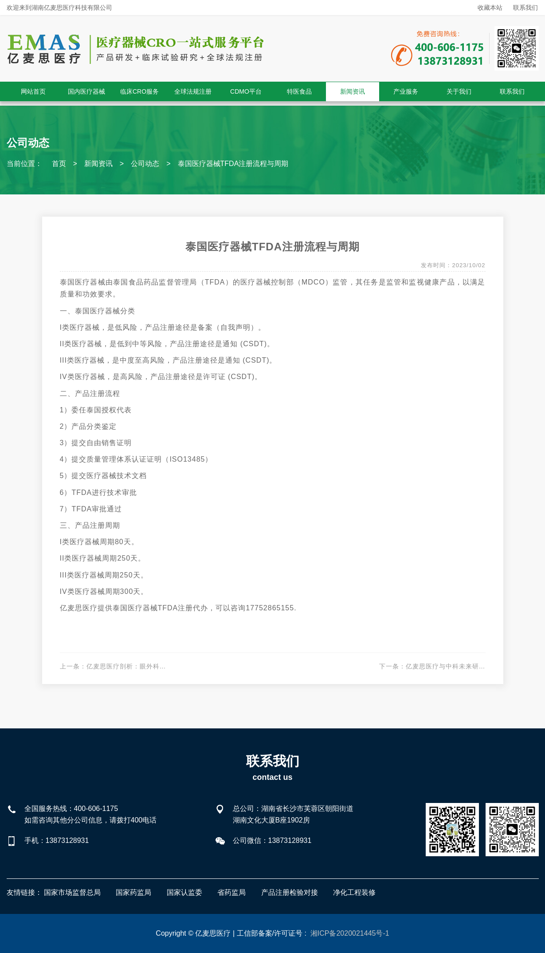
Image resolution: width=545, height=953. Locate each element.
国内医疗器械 (86, 91)
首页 (59, 163)
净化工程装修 (354, 892)
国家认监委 (184, 892)
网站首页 (33, 91)
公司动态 (145, 163)
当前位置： (24, 163)
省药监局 (231, 892)
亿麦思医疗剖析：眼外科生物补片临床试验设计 (156, 666)
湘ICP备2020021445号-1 (349, 933)
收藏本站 (490, 7)
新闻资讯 (352, 91)
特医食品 (299, 91)
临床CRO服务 (139, 91)
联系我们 (525, 7)
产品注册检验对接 (289, 892)
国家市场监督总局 (72, 892)
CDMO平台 (246, 91)
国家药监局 (133, 892)
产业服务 (405, 91)
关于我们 (459, 91)
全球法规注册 (193, 91)
